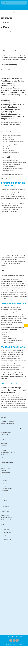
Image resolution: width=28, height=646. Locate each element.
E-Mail (5, 26)
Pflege (3, 439)
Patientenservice (7, 462)
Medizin (3, 417)
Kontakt (20, 644)
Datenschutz (9, 644)
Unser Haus (5, 511)
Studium (4, 500)
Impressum (15, 644)
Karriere (4, 480)
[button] (14, 12)
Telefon (6, 18)
